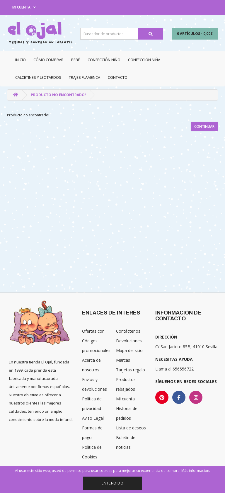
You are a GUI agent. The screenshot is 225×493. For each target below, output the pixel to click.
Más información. (195, 470)
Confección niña (144, 59)
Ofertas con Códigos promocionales (96, 340)
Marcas (123, 360)
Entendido (113, 483)
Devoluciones (129, 341)
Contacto (117, 77)
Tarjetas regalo (130, 370)
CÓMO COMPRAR (48, 59)
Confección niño (104, 59)
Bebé (75, 59)
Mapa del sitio (129, 350)
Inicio (20, 59)
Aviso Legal (93, 418)
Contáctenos (128, 331)
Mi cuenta (125, 399)
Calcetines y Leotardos (38, 77)
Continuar (204, 126)
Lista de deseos (131, 428)
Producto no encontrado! (58, 94)
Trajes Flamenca (84, 77)
